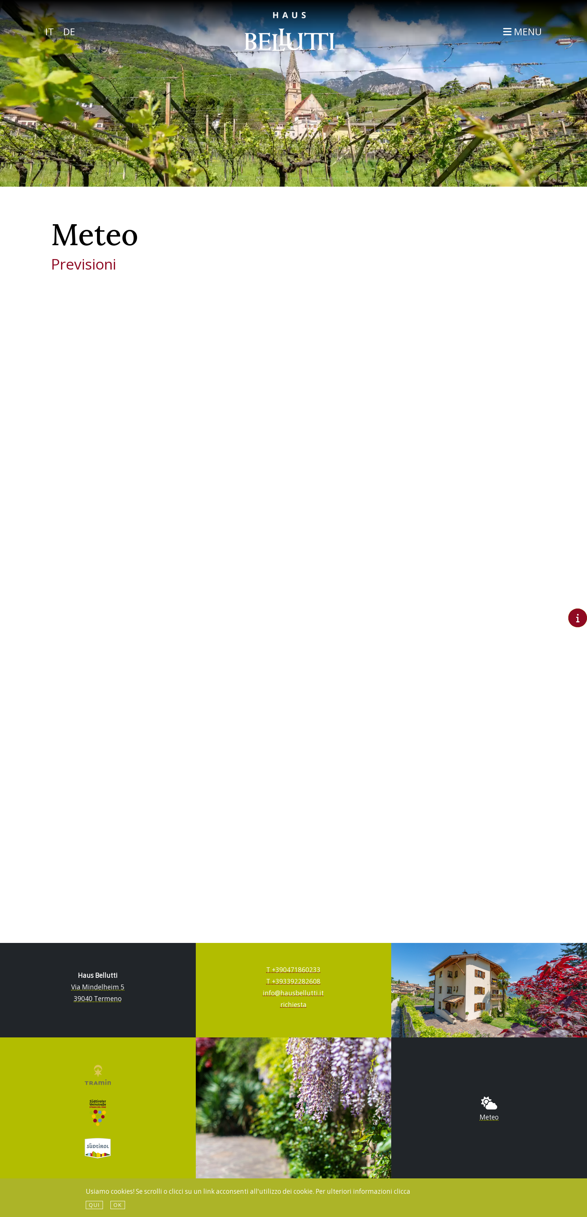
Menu (522, 31)
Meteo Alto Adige (293, 594)
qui (94, 1204)
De (69, 31)
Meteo (489, 1117)
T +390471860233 (293, 969)
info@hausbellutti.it (293, 993)
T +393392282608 (293, 981)
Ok (117, 1204)
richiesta (293, 1004)
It (49, 31)
